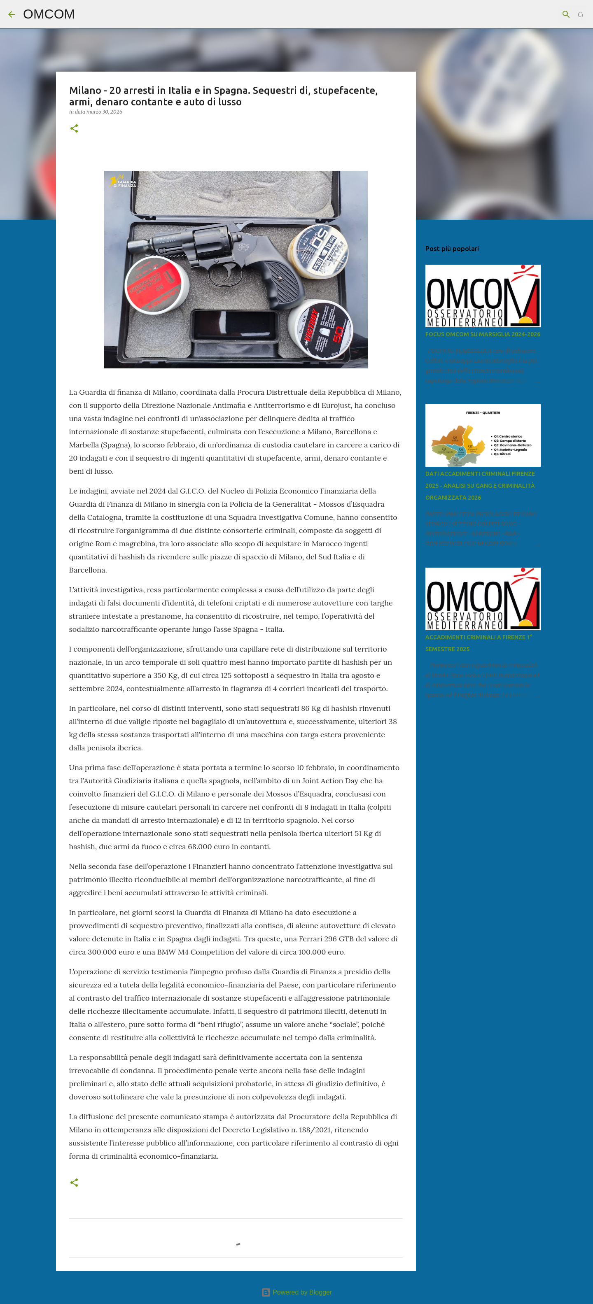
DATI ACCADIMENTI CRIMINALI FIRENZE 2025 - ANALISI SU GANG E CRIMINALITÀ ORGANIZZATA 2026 (480, 485)
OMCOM (49, 14)
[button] (74, 129)
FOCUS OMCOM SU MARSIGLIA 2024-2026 (482, 334)
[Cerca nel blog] (543, 14)
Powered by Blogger (296, 1292)
